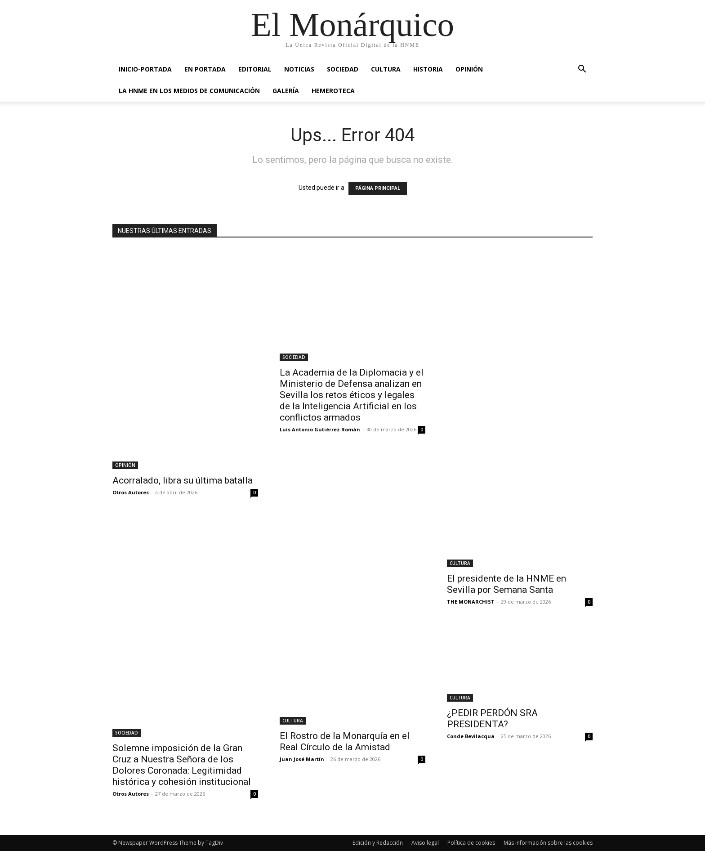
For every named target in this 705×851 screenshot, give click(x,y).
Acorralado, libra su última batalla (182, 480)
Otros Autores (130, 492)
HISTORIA (428, 69)
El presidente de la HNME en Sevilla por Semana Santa (506, 584)
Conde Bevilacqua (471, 736)
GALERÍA (285, 90)
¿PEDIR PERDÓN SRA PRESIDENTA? (492, 719)
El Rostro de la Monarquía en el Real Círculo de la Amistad (345, 741)
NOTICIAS (299, 69)
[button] (582, 70)
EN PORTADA (205, 69)
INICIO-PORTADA (145, 69)
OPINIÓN (469, 69)
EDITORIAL (255, 69)
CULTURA (386, 69)
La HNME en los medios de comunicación (189, 90)
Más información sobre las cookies (548, 843)
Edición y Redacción (377, 843)
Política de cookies (471, 843)
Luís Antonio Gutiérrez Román (320, 429)
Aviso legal (425, 843)
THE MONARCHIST (471, 601)
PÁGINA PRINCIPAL (377, 188)
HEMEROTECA (333, 90)
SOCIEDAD (342, 69)
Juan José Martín (302, 759)
